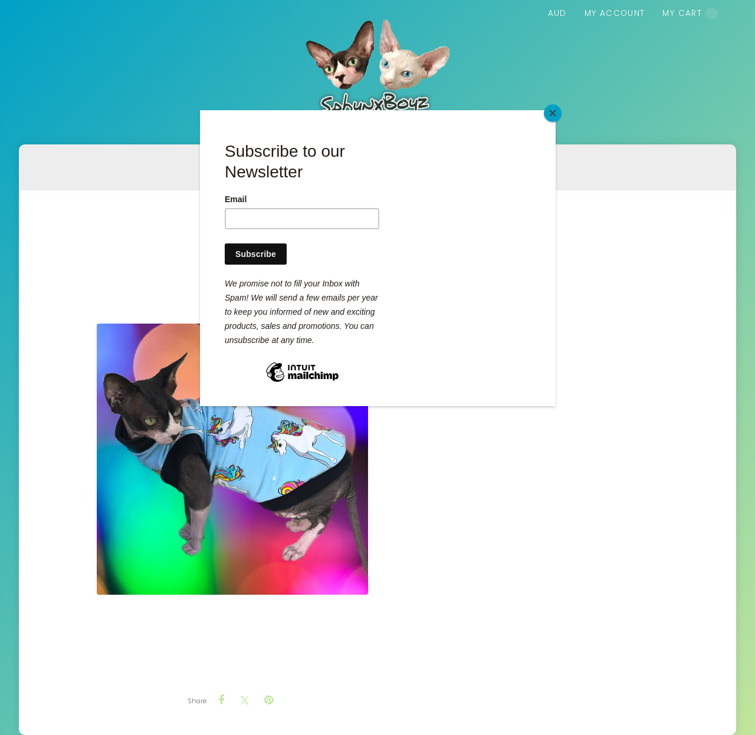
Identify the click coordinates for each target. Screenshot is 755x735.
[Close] (553, 113)
